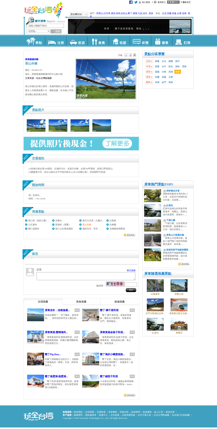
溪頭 (113, 13)
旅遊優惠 (147, 413)
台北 (164, 13)
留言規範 (131, 270)
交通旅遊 (101, 413)
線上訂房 (158, 413)
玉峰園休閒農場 (117, 228)
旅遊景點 (78, 413)
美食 (97, 41)
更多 (151, 13)
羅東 (135, 13)
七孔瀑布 (32, 224)
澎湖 (184, 13)
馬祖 (171, 82)
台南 (164, 71)
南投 (177, 66)
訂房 (182, 41)
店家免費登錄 (128, 416)
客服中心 (103, 416)
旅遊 (76, 41)
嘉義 (157, 71)
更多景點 (185, 264)
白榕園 (113, 224)
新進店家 (170, 413)
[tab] (43, 303)
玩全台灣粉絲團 (161, 416)
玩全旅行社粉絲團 (181, 416)
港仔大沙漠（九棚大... (93, 220)
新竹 (177, 61)
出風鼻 (113, 220)
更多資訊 (130, 235)
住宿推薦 (89, 413)
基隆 (157, 61)
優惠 (161, 41)
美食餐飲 (112, 413)
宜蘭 (169, 13)
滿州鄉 (35, 59)
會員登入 (162, 2)
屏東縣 (28, 59)
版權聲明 (78, 416)
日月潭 (107, 13)
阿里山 (99, 13)
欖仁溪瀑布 (33, 228)
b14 (134, 55)
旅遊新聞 (135, 413)
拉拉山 (124, 13)
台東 (179, 13)
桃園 (171, 61)
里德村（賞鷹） (63, 224)
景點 (34, 41)
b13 (130, 55)
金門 (164, 82)
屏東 (177, 71)
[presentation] (43, 303)
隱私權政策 (90, 416)
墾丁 (130, 13)
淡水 (145, 13)
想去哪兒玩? (77, 14)
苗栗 (157, 66)
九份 (140, 13)
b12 (126, 55)
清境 (118, 13)
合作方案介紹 (144, 416)
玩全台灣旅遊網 (43, 10)
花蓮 (174, 13)
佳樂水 (58, 220)
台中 (164, 66)
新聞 (140, 41)
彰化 (171, 66)
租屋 (119, 41)
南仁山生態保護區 (64, 228)
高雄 (171, 71)
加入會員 (146, 2)
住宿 (55, 41)
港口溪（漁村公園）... (39, 220)
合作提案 (115, 416)
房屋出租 (124, 413)
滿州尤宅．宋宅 (90, 228)
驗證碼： (100, 287)
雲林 (184, 66)
